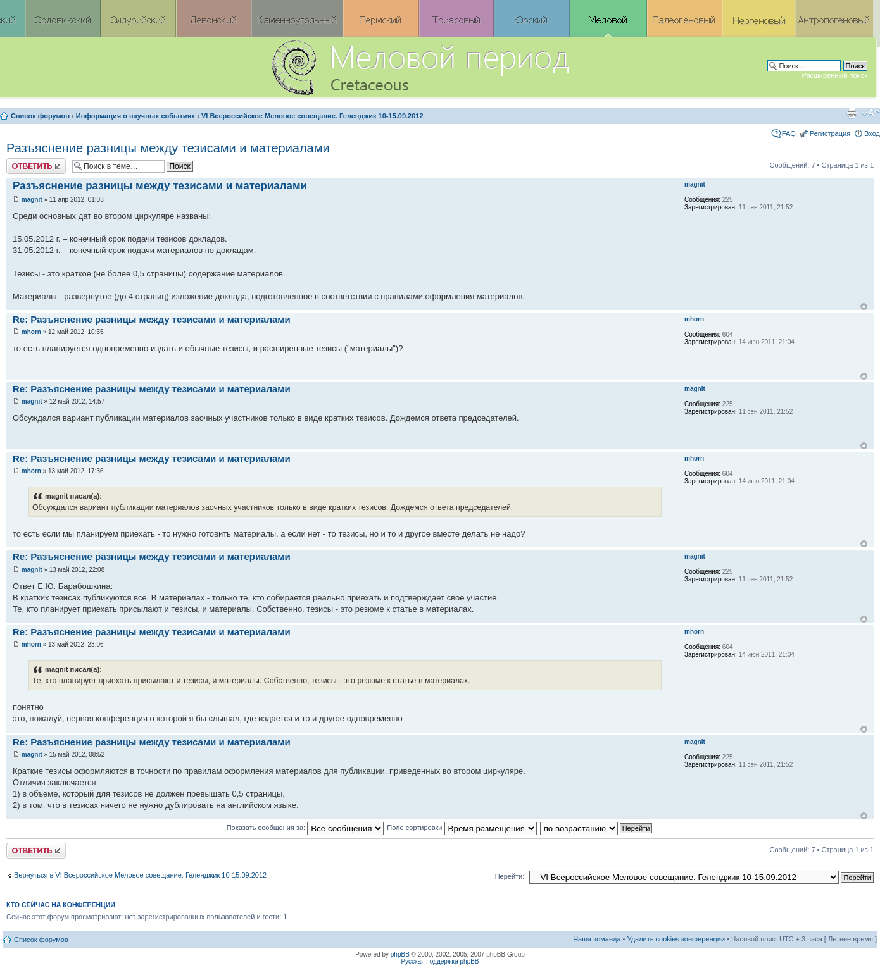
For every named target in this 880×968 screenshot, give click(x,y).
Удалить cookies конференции (676, 939)
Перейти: (510, 876)
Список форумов (40, 116)
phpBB (400, 954)
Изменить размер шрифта (871, 113)
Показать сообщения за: (305, 827)
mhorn (31, 331)
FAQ (789, 133)
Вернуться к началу (863, 306)
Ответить (36, 166)
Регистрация (830, 133)
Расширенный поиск (834, 75)
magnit (32, 199)
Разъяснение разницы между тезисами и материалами (168, 148)
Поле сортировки (461, 827)
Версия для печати (851, 113)
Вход (872, 133)
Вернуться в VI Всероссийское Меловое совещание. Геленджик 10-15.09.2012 (140, 875)
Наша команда (596, 939)
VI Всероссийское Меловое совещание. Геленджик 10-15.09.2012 (312, 116)
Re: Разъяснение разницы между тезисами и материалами (152, 319)
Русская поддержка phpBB (440, 961)
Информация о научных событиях (135, 116)
